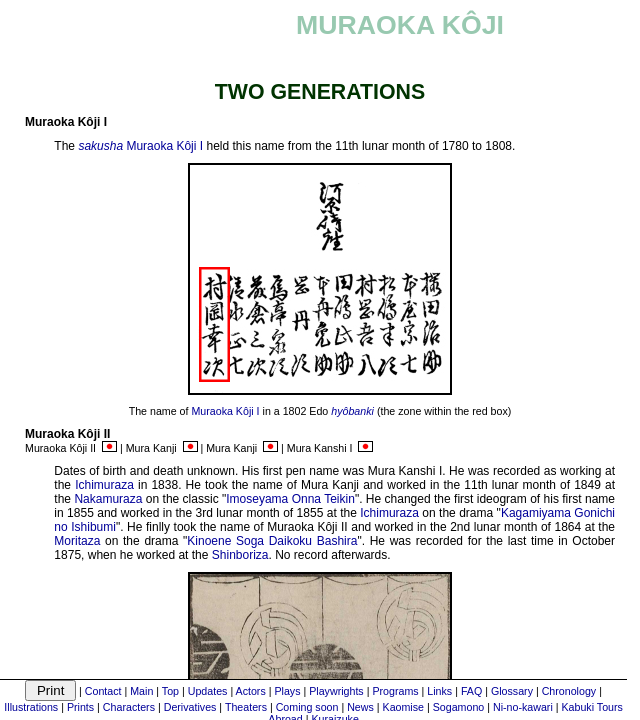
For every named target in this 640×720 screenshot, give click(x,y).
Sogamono (459, 707)
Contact (103, 691)
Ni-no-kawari (523, 707)
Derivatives (190, 707)
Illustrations (31, 707)
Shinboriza (240, 555)
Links (439, 691)
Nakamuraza (108, 499)
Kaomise (403, 707)
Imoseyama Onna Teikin (290, 499)
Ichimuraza (104, 485)
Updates (208, 691)
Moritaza (77, 541)
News (360, 707)
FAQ (471, 691)
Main (141, 691)
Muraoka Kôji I (164, 146)
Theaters (246, 707)
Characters (129, 707)
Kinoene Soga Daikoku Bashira (272, 541)
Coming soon (307, 707)
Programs (395, 691)
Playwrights (336, 691)
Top (170, 691)
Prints (80, 707)
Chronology (569, 691)
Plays (287, 691)
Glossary (512, 691)
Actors (251, 691)
